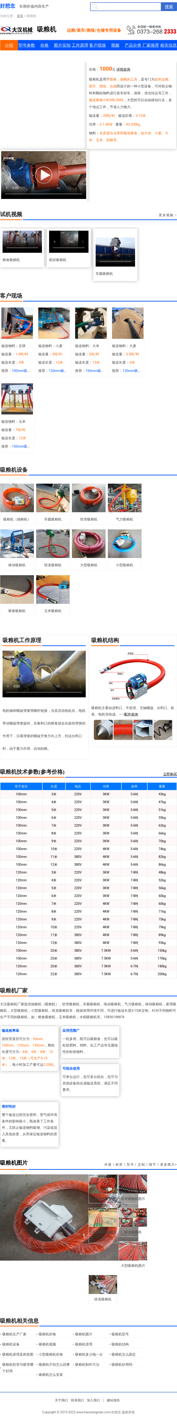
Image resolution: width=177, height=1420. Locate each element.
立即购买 (170, 774)
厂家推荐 (150, 45)
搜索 (169, 6)
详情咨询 (123, 69)
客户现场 (97, 45)
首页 (20, 16)
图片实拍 (62, 45)
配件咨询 (131, 714)
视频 (115, 45)
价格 (44, 45)
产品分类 (133, 45)
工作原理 (80, 45)
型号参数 (26, 45)
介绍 (9, 45)
